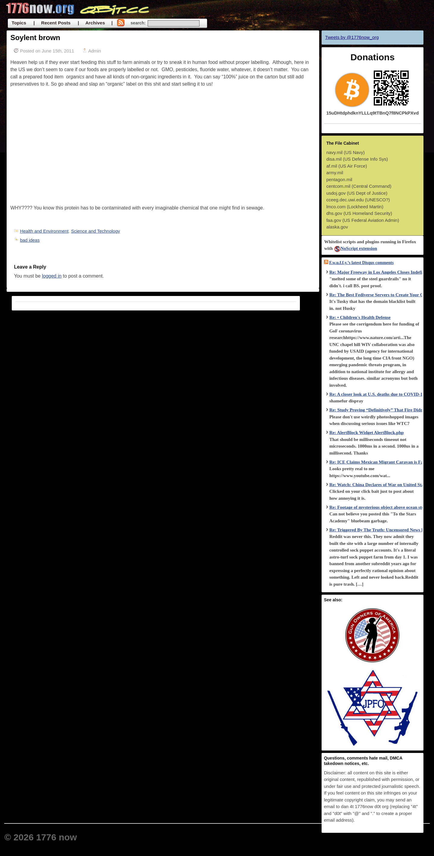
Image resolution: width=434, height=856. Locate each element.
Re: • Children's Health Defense (360, 317)
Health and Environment (44, 231)
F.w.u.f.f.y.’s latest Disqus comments (361, 262)
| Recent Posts (52, 22)
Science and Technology (95, 231)
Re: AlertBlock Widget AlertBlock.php (366, 432)
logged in (51, 276)
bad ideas (29, 240)
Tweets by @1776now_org (352, 37)
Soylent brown (35, 37)
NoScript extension (355, 248)
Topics (18, 22)
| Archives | (95, 22)
